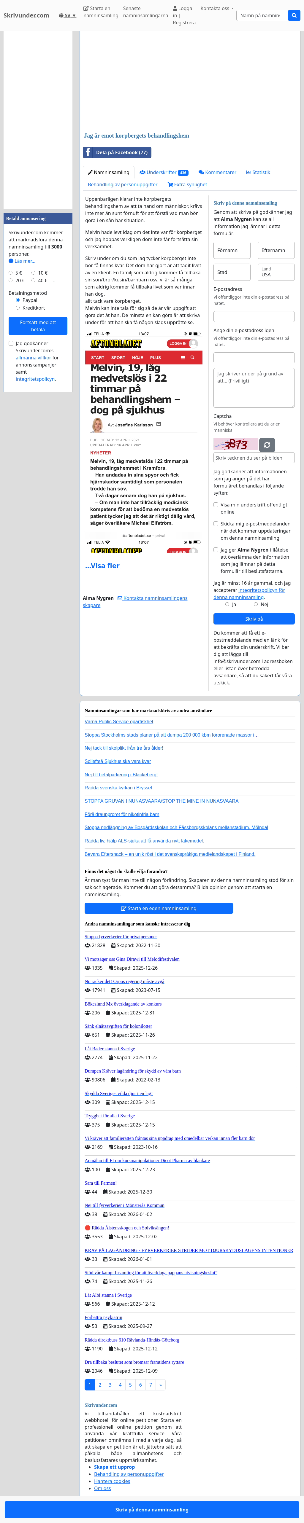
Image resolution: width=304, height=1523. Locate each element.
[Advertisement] (190, 82)
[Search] (262, 15)
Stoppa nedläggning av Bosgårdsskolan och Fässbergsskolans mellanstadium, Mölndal (176, 827)
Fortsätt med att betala (38, 326)
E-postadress (227, 289)
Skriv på (254, 619)
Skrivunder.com (26, 15)
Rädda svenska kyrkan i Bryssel (118, 787)
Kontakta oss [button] (215, 8)
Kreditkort (34, 308)
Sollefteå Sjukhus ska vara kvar (118, 761)
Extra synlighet (187, 184)
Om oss (102, 1488)
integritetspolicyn (35, 379)
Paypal (30, 300)
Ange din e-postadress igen (243, 330)
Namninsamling (108, 172)
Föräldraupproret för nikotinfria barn (122, 814)
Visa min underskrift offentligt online (254, 508)
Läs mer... (22, 261)
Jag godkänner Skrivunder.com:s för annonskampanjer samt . (37, 361)
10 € (43, 273)
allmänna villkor (33, 357)
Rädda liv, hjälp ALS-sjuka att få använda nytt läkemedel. (144, 840)
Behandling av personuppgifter (123, 184)
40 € (43, 280)
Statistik (258, 172)
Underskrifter (164, 172)
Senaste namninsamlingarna (145, 12)
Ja (234, 604)
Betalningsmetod (28, 293)
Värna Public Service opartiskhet (119, 721)
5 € (18, 273)
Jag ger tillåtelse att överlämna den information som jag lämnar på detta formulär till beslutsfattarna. (255, 560)
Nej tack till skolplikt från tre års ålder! (124, 748)
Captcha (222, 416)
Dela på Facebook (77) (115, 152)
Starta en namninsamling (100, 12)
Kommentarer (217, 172)
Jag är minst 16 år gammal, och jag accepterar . (252, 590)
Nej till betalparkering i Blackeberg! (121, 774)
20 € (20, 280)
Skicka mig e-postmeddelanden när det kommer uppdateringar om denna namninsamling (256, 530)
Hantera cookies (112, 1481)
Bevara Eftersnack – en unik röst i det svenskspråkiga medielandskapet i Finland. (170, 854)
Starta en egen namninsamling (159, 908)
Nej (264, 604)
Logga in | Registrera (184, 15)
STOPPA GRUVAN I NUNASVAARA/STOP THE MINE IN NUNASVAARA (162, 801)
